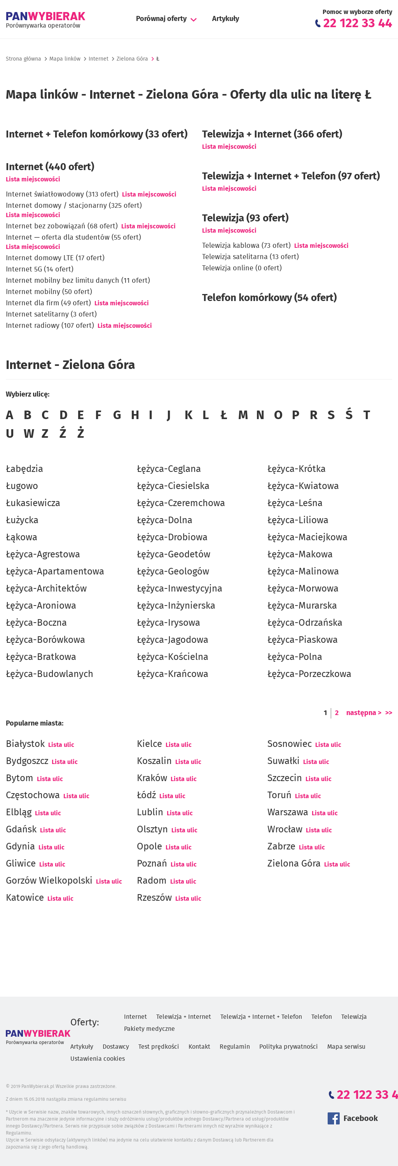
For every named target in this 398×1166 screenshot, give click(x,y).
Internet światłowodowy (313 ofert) (62, 194)
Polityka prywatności (288, 1047)
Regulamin (235, 1047)
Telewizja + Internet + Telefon (261, 1017)
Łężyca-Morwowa (303, 588)
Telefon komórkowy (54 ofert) (269, 298)
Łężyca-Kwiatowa (303, 486)
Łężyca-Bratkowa (41, 657)
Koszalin (154, 761)
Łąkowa (21, 537)
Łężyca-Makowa (300, 554)
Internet (98, 59)
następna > (363, 713)
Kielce (149, 744)
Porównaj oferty (161, 19)
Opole (149, 846)
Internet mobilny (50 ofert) (49, 292)
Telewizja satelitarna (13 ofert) (250, 257)
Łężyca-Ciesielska (173, 486)
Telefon (321, 1017)
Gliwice (21, 863)
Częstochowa (33, 795)
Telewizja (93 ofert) (245, 218)
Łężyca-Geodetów (173, 554)
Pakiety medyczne (149, 1029)
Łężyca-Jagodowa (172, 640)
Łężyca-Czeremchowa (181, 503)
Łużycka (22, 520)
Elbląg (18, 812)
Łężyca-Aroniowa (41, 606)
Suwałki (283, 761)
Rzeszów (154, 898)
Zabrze (281, 846)
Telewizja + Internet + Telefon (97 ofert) (291, 176)
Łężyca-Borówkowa (45, 640)
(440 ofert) (50, 167)
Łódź (146, 795)
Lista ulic (61, 745)
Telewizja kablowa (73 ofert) (246, 245)
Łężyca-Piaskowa (302, 640)
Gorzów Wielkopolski (49, 881)
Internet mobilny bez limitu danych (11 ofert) (78, 280)
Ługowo (22, 486)
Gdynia (20, 846)
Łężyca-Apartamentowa (55, 571)
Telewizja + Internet (183, 1017)
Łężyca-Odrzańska (304, 623)
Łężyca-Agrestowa (43, 554)
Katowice (25, 898)
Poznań (152, 863)
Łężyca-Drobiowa (172, 537)
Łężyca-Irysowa (168, 623)
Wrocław (284, 829)
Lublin (150, 812)
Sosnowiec (289, 744)
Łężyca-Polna (294, 657)
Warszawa (287, 812)
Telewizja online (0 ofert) (242, 268)
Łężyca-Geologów (173, 571)
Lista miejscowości (33, 179)
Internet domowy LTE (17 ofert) (55, 258)
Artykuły (225, 19)
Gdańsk (21, 829)
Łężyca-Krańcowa (172, 674)
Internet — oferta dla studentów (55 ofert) (73, 237)
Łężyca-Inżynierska (176, 606)
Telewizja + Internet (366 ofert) (272, 134)
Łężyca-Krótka (296, 469)
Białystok (25, 744)
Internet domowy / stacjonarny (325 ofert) (74, 205)
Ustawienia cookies (97, 1059)
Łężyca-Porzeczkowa (309, 674)
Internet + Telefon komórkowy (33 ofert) (96, 134)
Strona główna (23, 59)
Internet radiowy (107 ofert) (50, 325)
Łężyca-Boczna (36, 623)
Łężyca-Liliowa (297, 520)
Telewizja (354, 1017)
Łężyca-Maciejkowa (307, 537)
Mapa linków (64, 59)
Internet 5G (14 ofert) (39, 269)
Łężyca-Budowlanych (49, 674)
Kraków (152, 778)
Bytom (19, 778)
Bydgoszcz (27, 761)
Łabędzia (24, 469)
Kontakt (199, 1047)
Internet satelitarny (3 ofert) (51, 314)
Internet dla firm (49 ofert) (48, 303)
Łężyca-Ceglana (169, 469)
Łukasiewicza (33, 503)
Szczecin (284, 778)
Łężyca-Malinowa (303, 571)
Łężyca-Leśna (295, 503)
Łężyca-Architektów (46, 588)
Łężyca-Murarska (302, 606)
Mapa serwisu (346, 1047)
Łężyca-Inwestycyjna (179, 588)
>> (388, 713)
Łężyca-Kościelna (172, 657)
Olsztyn (152, 829)
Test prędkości (158, 1047)
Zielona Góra (294, 863)
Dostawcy (116, 1047)
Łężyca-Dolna (164, 520)
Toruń (279, 795)
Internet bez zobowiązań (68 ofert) (62, 226)
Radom (152, 881)
